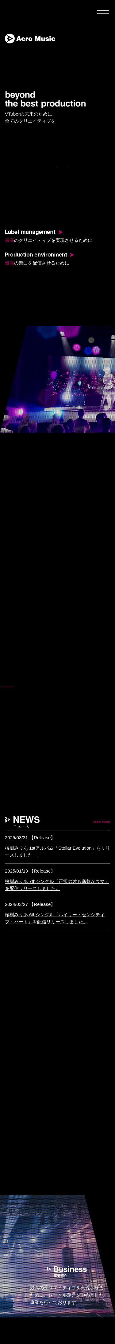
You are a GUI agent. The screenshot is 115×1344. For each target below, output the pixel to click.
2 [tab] (22, 689)
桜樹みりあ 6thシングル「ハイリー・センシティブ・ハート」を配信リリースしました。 (55, 918)
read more (102, 822)
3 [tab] (37, 689)
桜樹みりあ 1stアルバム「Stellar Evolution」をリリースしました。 (57, 851)
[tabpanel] (57, 379)
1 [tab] (7, 689)
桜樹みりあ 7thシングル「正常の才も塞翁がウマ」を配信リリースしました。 (57, 885)
